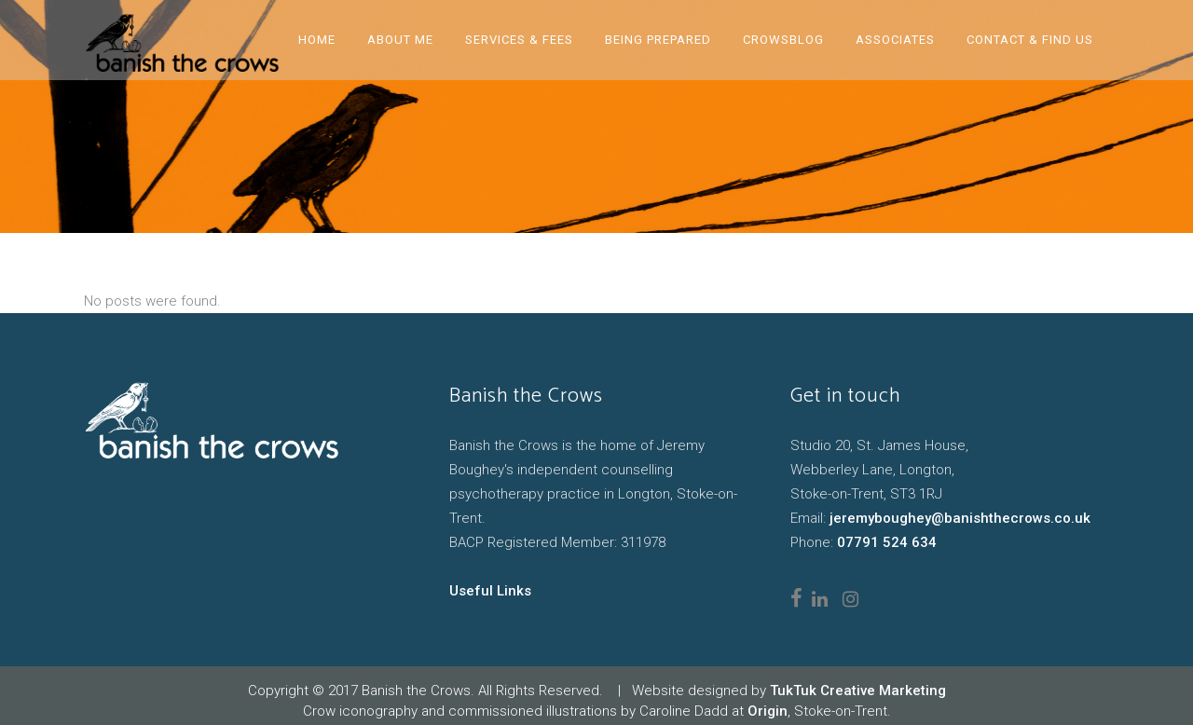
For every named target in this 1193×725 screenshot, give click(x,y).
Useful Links (490, 590)
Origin (767, 711)
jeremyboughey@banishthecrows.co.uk (960, 518)
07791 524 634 (887, 542)
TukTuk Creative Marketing (858, 690)
